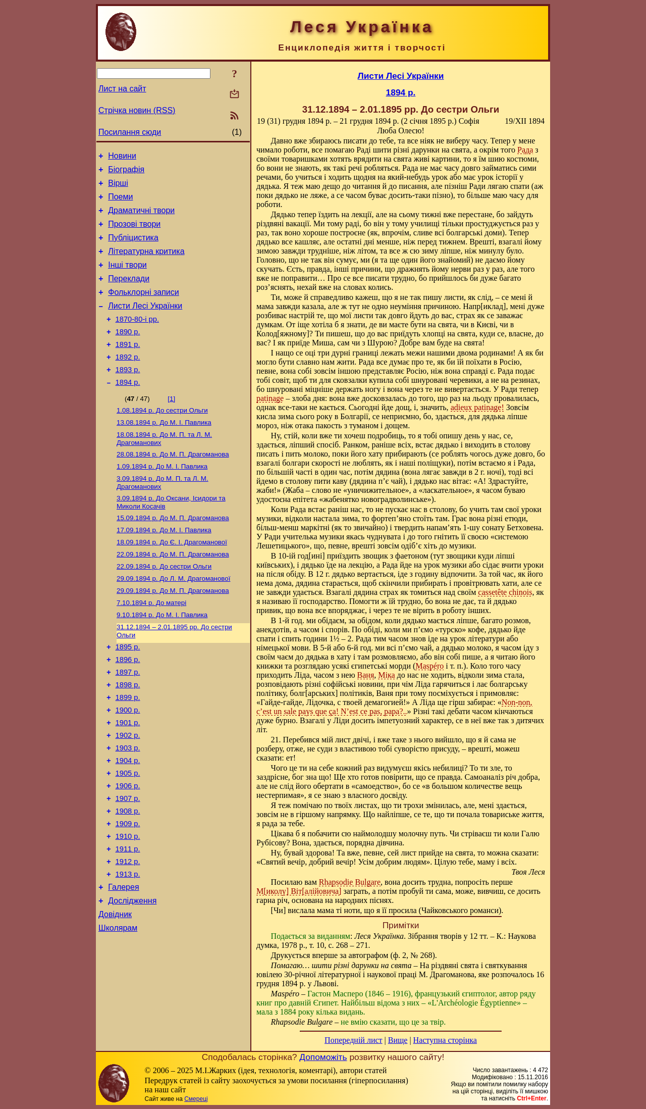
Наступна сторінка (445, 1040)
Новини (122, 157)
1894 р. (128, 410)
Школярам (117, 1007)
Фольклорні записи (143, 309)
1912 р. (128, 933)
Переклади (128, 293)
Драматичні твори (141, 218)
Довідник (115, 992)
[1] (171, 426)
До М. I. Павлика (164, 452)
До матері (151, 645)
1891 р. (128, 367)
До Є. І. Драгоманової (172, 579)
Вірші (118, 187)
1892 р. (128, 381)
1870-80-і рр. (137, 339)
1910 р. (128, 905)
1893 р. (128, 395)
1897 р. (128, 721)
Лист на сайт (122, 88)
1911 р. (128, 919)
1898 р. (128, 735)
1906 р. (128, 848)
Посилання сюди (129, 132)
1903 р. (128, 806)
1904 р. (128, 820)
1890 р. (128, 353)
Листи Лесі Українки (145, 324)
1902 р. (128, 792)
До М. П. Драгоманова (173, 485)
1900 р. (128, 764)
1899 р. (128, 749)
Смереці (195, 1098)
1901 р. (128, 778)
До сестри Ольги (162, 438)
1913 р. (128, 947)
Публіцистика (133, 248)
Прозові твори (134, 233)
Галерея (123, 961)
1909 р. (128, 891)
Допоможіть (323, 1057)
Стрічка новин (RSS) (136, 110)
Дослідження (132, 977)
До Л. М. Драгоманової (173, 619)
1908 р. (128, 877)
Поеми (120, 202)
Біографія (126, 172)
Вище (398, 1040)
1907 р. (128, 863)
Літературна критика (146, 263)
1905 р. (128, 834)
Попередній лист (353, 1040)
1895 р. (128, 693)
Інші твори (127, 278)
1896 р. (128, 707)
